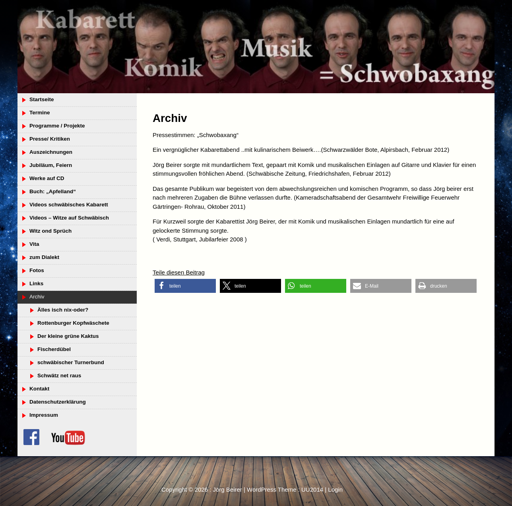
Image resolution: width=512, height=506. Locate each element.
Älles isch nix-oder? (62, 310)
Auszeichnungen (50, 152)
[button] (185, 286)
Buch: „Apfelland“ (52, 191)
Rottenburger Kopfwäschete (73, 323)
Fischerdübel (54, 349)
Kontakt (39, 389)
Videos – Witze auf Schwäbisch (69, 218)
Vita (34, 244)
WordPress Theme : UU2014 (285, 489)
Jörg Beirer (227, 489)
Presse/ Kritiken (49, 139)
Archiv (37, 297)
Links (36, 283)
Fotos (36, 270)
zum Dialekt (44, 257)
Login (335, 489)
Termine (39, 113)
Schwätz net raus (59, 376)
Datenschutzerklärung (57, 402)
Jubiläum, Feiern (50, 165)
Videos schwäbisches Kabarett (68, 205)
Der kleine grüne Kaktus (68, 336)
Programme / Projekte (57, 126)
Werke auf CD (46, 178)
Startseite (41, 99)
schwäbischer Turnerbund (70, 362)
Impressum (43, 415)
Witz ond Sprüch (50, 231)
